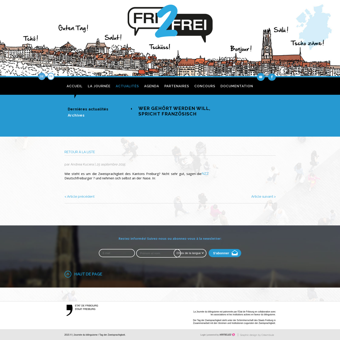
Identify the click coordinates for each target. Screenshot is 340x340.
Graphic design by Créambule (257, 335)
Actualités (127, 86)
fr (51, 76)
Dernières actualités (88, 109)
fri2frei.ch (170, 24)
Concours (204, 86)
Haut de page (88, 274)
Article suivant (263, 197)
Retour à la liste (79, 152)
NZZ (205, 174)
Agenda (151, 86)
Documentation (237, 86)
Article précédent (79, 197)
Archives (76, 115)
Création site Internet (220, 334)
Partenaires (176, 86)
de (42, 76)
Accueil (75, 86)
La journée (99, 86)
